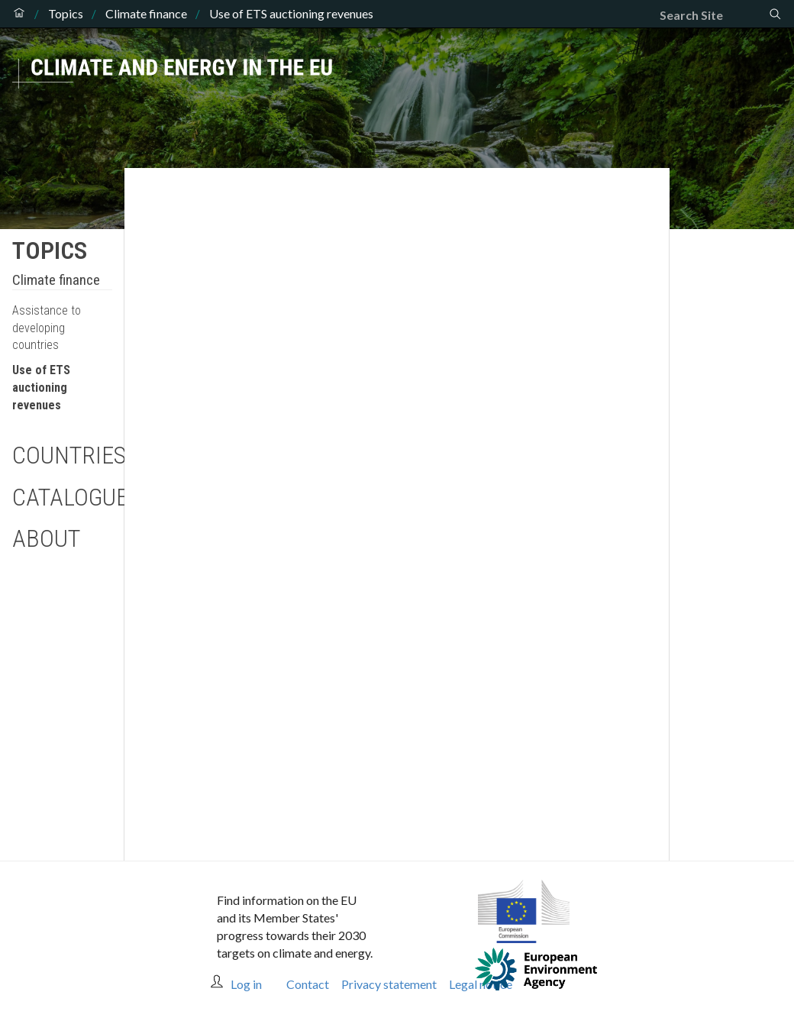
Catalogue (62, 497)
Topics (65, 14)
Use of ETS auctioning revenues (41, 387)
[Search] (714, 15)
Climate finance (146, 14)
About (46, 538)
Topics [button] (49, 250)
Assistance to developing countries (46, 328)
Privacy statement (389, 984)
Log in (246, 984)
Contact (307, 984)
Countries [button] (62, 455)
